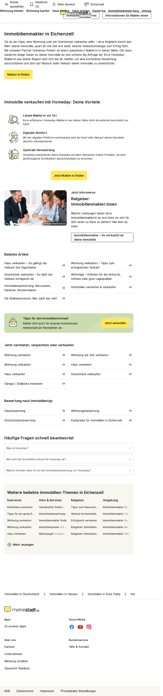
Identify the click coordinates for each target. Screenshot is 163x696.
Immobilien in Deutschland (21, 594)
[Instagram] (89, 627)
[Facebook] (72, 627)
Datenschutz (25, 691)
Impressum (47, 691)
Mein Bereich (63, 4)
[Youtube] (80, 627)
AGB (7, 691)
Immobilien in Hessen (60, 594)
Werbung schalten (16, 661)
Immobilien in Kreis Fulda (101, 594)
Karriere (9, 647)
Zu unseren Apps (15, 626)
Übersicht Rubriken (17, 668)
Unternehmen (13, 654)
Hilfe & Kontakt (79, 647)
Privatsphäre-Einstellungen (78, 691)
